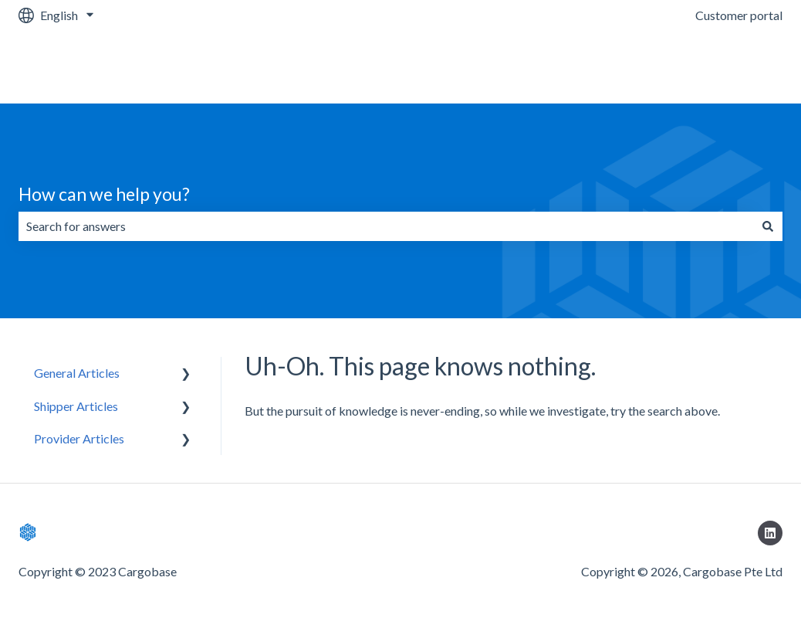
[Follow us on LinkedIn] (770, 533)
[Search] (767, 226)
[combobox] (386, 226)
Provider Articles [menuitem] (79, 438)
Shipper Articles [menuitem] (76, 406)
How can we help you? (104, 194)
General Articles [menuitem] (77, 372)
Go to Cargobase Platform (696, 66)
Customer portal (738, 15)
